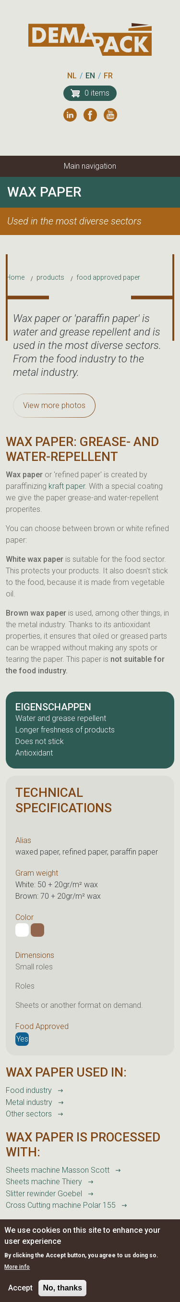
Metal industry (29, 1102)
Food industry (29, 1090)
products (50, 277)
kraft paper (66, 486)
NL (72, 75)
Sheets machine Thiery (44, 1181)
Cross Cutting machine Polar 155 (61, 1205)
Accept (20, 1294)
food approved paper (108, 277)
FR (108, 75)
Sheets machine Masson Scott (57, 1170)
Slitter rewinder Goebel (44, 1193)
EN (90, 75)
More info (17, 1273)
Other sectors (29, 1113)
